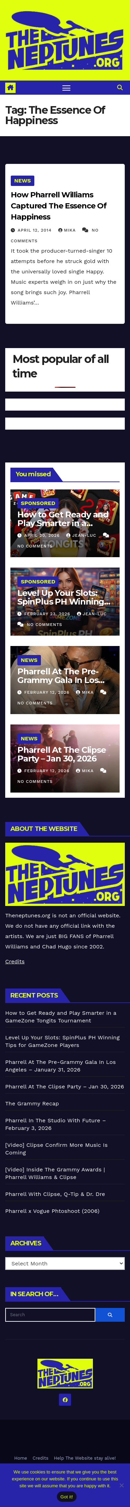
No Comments (35, 546)
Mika (68, 230)
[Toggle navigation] (66, 88)
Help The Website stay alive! (85, 1458)
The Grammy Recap (32, 1103)
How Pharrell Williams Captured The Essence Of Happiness (58, 206)
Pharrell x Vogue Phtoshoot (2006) (52, 1211)
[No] (121, 1485)
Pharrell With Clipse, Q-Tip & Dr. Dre (55, 1194)
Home (20, 1458)
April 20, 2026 (42, 535)
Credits (15, 961)
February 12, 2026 (47, 692)
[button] (120, 87)
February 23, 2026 (48, 613)
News (22, 180)
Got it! (66, 1496)
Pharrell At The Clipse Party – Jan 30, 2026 (61, 754)
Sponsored (38, 503)
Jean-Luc (82, 535)
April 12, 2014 (35, 230)
